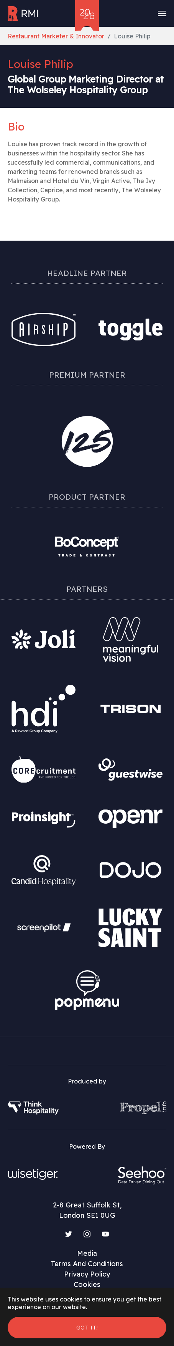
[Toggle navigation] (162, 13)
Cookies (87, 1284)
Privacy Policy (87, 1274)
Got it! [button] (87, 1327)
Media (87, 1253)
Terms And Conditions (87, 1263)
